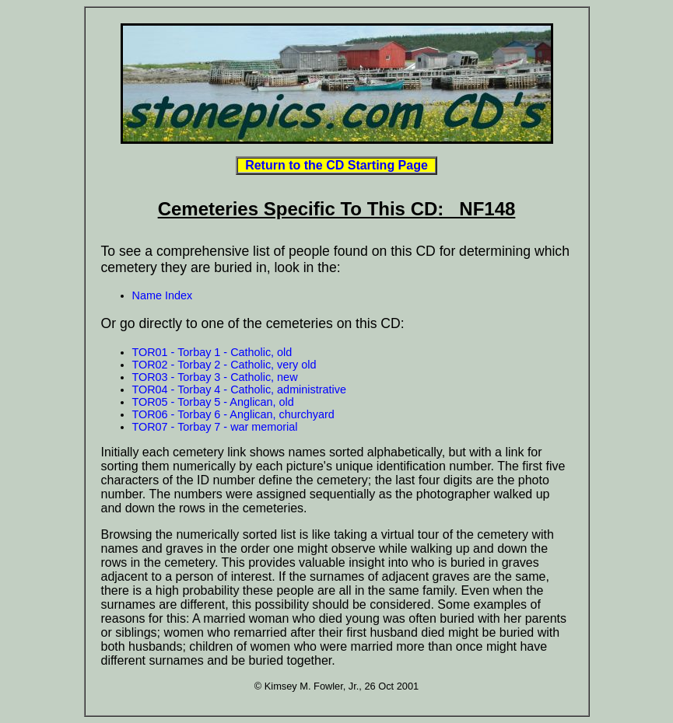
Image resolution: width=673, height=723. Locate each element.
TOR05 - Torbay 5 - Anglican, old (213, 402)
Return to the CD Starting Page (336, 165)
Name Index (162, 295)
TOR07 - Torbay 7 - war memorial (215, 427)
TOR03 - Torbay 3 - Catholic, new (215, 377)
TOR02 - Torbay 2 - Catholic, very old (224, 364)
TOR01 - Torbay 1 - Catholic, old (212, 352)
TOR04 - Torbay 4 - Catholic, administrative (239, 389)
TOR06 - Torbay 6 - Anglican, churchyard (233, 414)
